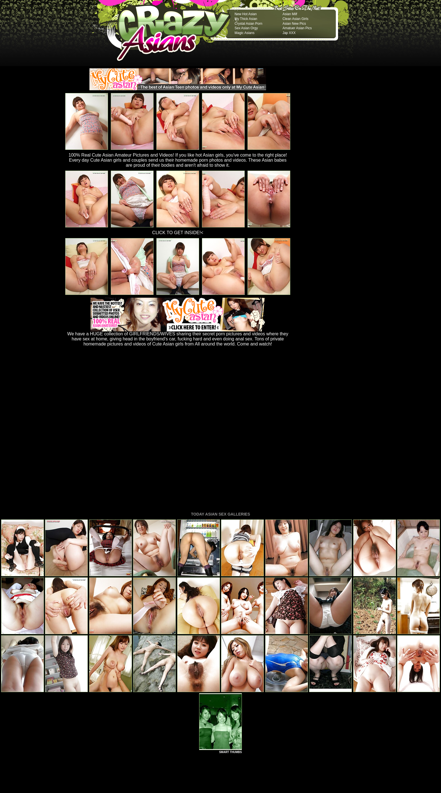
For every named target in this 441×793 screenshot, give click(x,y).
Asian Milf (289, 14)
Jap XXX (289, 33)
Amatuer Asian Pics (297, 28)
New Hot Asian (246, 14)
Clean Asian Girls (295, 19)
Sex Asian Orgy (246, 28)
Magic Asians (245, 33)
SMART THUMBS (230, 675)
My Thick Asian (246, 19)
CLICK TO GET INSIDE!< (177, 232)
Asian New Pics (294, 24)
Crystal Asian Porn (248, 24)
